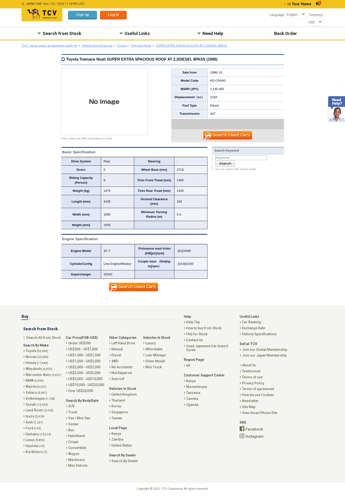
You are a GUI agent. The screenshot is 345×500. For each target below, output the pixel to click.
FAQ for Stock (196, 337)
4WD (114, 364)
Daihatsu (38, 437)
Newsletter (250, 404)
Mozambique (196, 390)
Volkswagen (40, 402)
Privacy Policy (253, 386)
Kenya (116, 437)
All (188, 369)
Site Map (248, 410)
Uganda (192, 408)
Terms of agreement (258, 392)
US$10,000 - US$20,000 (86, 388)
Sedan (73, 427)
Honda (37, 366)
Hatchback (76, 439)
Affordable (153, 352)
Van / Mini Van (79, 421)
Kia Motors (36, 455)
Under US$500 (79, 347)
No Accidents (121, 370)
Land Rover (39, 414)
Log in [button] (113, 14)
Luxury (150, 347)
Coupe (73, 445)
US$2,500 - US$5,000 (84, 376)
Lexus (35, 443)
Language (276, 15)
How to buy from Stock (203, 331)
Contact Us (194, 343)
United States (121, 449)
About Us (249, 368)
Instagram (255, 440)
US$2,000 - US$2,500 (84, 370)
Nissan (37, 360)
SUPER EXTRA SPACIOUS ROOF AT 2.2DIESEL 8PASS (207, 46)
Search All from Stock (43, 341)
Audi (34, 425)
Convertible (77, 451)
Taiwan (116, 421)
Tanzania (193, 396)
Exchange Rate (253, 331)
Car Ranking (251, 326)
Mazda (36, 390)
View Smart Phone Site (259, 416)
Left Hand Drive (123, 347)
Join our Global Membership (264, 353)
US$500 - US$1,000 (83, 352)
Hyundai (35, 449)
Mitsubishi (39, 372)
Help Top (193, 326)
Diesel (116, 358)
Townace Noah (151, 46)
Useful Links (134, 33)
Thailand (118, 404)
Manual (117, 352)
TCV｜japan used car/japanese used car (52, 46)
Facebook (254, 432)
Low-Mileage (155, 358)
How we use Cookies (258, 398)
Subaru (36, 396)
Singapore (119, 415)
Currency (316, 15)
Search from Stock (58, 33)
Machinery (76, 463)
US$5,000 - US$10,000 (85, 382)
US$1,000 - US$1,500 (84, 358)
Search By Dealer (124, 464)
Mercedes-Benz (43, 378)
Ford (33, 431)
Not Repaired (121, 376)
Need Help (209, 33)
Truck (72, 415)
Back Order (285, 33)
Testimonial (251, 374)
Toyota (130, 46)
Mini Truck (153, 370)
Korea (116, 410)
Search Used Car (228, 136)
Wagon (73, 457)
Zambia (117, 443)
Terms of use (252, 380)
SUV (71, 410)
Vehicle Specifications (103, 46)
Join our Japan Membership (264, 359)
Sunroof (117, 382)
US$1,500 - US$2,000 (84, 364)
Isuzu (35, 419)
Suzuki (37, 408)
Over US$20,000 (80, 394)
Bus (71, 433)
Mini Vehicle (77, 469)
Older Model (155, 364)
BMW (35, 384)
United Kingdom (124, 398)
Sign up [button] (82, 14)
